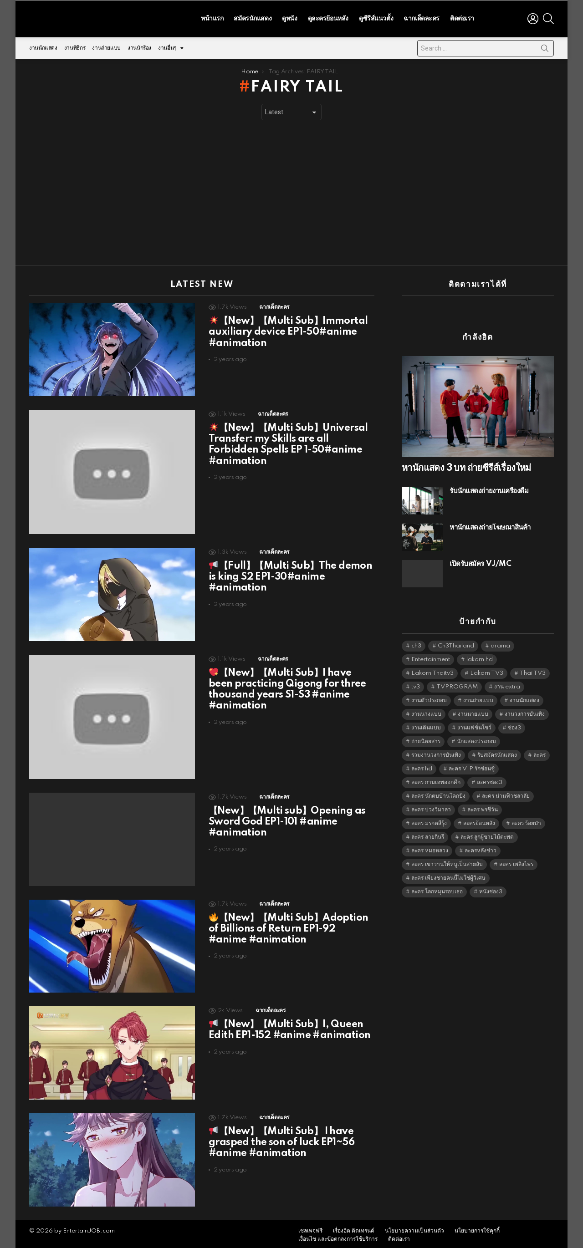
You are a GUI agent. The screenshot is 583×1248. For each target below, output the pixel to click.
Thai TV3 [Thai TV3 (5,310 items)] (533, 671)
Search (545, 48)
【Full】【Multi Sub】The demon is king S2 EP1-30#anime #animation (290, 575)
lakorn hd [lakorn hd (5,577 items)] (479, 657)
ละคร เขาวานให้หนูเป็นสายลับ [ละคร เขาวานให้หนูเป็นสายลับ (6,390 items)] (447, 862)
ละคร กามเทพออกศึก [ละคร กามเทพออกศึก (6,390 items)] (435, 780)
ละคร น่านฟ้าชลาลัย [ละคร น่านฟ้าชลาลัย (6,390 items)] (506, 794)
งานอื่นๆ (167, 48)
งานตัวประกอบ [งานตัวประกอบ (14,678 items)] (429, 698)
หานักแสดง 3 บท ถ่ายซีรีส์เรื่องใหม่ (466, 466)
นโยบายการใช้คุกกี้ (477, 1229)
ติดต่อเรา (462, 17)
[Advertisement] (291, 191)
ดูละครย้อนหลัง (328, 17)
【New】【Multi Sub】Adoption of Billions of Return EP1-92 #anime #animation (288, 926)
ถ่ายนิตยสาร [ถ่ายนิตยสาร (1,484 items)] (425, 739)
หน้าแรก (212, 17)
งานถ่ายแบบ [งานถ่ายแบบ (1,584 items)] (478, 698)
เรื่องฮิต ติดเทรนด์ (353, 1229)
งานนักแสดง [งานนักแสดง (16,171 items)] (524, 698)
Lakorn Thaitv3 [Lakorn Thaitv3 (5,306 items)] (432, 671)
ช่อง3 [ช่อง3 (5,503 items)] (514, 725)
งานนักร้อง (139, 46)
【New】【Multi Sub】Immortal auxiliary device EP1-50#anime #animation (288, 330)
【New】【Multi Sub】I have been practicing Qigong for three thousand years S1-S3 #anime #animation (287, 687)
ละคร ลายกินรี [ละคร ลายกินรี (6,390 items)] (427, 835)
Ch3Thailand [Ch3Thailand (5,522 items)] (456, 644)
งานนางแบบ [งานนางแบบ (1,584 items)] (426, 712)
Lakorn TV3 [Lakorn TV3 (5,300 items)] (486, 671)
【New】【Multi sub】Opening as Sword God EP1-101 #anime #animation (287, 819)
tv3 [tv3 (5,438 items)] (415, 685)
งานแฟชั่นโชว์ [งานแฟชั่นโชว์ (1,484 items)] (474, 725)
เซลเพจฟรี (310, 1229)
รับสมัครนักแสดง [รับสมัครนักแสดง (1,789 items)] (497, 753)
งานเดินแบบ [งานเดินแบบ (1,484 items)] (426, 725)
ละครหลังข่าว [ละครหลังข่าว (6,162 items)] (480, 848)
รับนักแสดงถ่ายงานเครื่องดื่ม (489, 489)
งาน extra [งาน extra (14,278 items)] (507, 685)
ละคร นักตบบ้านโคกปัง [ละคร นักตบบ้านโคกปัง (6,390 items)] (438, 794)
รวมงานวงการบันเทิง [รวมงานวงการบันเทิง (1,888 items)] (436, 753)
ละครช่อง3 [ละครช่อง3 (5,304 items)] (489, 780)
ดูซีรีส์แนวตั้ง (376, 17)
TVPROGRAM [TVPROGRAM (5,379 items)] (457, 685)
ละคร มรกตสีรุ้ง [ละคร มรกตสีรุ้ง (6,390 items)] (429, 821)
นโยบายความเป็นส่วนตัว (414, 1229)
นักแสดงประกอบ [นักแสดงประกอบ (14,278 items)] (476, 739)
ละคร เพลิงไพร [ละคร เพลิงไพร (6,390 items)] (516, 862)
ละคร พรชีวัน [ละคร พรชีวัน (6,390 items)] (482, 807)
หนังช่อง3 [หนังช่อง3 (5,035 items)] (490, 889)
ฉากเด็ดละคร (422, 17)
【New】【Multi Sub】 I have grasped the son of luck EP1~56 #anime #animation (281, 1140)
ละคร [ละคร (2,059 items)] (539, 753)
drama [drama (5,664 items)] (500, 644)
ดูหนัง (289, 17)
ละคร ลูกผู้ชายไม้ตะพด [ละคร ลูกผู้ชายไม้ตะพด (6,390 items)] (487, 835)
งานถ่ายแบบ (106, 46)
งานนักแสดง (43, 46)
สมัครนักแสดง (252, 17)
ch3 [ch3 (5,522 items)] (416, 644)
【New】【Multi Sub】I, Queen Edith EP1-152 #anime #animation (289, 1027)
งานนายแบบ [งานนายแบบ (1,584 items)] (473, 712)
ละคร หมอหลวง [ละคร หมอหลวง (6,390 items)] (429, 848)
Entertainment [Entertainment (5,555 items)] (430, 657)
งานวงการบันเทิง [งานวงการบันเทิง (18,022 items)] (525, 712)
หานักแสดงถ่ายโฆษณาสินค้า (490, 525)
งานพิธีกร (74, 46)
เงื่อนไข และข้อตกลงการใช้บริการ (338, 1237)
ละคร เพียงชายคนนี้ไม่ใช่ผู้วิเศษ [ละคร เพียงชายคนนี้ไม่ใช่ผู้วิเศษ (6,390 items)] (448, 876)
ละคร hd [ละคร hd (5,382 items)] (421, 766)
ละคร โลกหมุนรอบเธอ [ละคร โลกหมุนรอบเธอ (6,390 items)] (437, 889)
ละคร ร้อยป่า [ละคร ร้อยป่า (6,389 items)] (526, 821)
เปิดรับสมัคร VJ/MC (480, 561)
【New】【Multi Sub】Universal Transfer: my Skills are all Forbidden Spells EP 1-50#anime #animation (288, 442)
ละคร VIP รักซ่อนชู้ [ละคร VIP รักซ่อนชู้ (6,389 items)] (472, 766)
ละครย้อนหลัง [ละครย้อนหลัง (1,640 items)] (479, 821)
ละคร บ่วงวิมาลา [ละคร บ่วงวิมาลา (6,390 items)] (431, 807)
